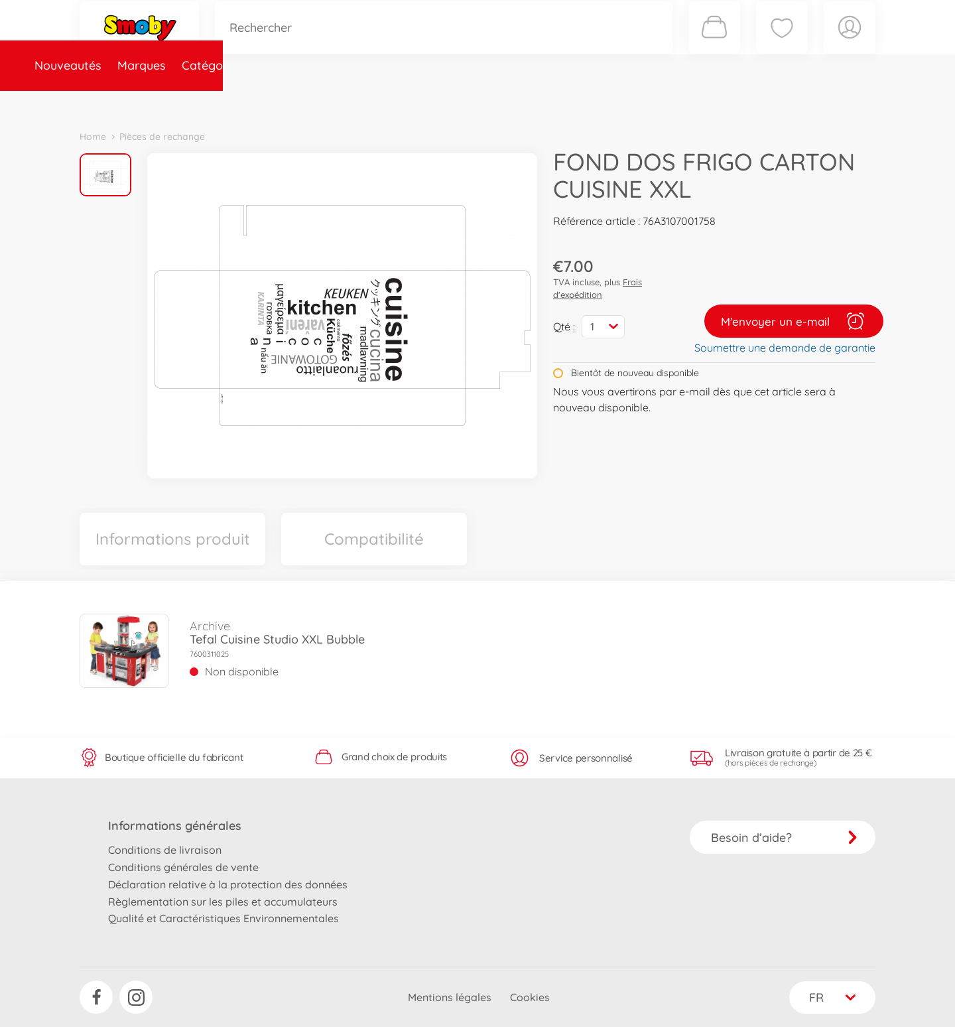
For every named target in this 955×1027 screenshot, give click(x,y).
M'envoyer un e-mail (794, 321)
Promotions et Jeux (543, 101)
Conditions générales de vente (183, 867)
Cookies (530, 997)
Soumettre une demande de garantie (784, 347)
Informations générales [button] (174, 825)
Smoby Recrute (796, 101)
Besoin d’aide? (784, 837)
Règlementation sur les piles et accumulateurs (223, 901)
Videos (455, 101)
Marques (194, 101)
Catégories (265, 101)
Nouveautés (121, 101)
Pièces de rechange (366, 101)
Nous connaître (657, 101)
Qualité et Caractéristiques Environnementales (223, 918)
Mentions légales (449, 997)
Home (93, 137)
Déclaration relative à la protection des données (228, 884)
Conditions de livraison (165, 849)
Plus (727, 101)
